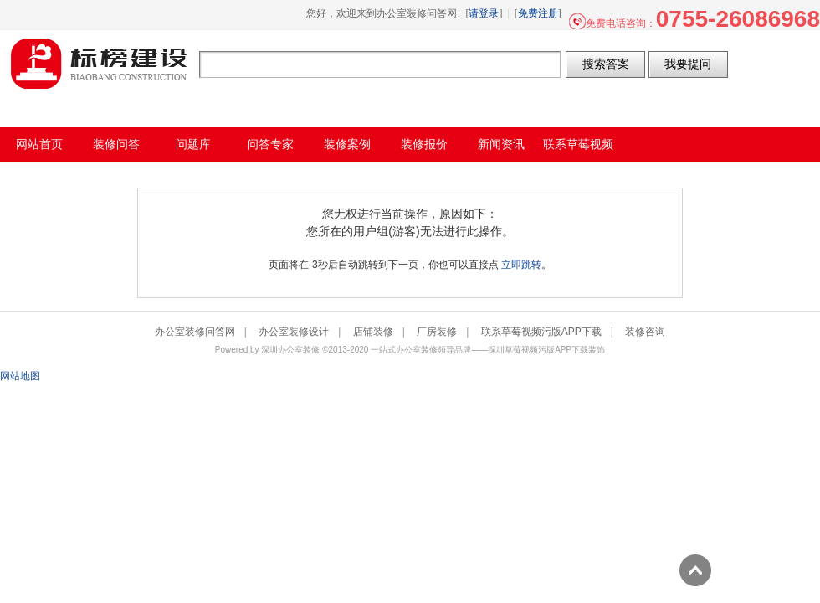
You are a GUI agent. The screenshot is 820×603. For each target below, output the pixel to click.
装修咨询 (645, 332)
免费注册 (538, 13)
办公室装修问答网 (99, 64)
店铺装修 (373, 332)
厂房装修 (437, 332)
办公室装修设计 (294, 332)
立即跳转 (521, 265)
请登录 (484, 13)
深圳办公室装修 (290, 349)
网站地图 (20, 376)
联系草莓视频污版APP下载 (541, 332)
